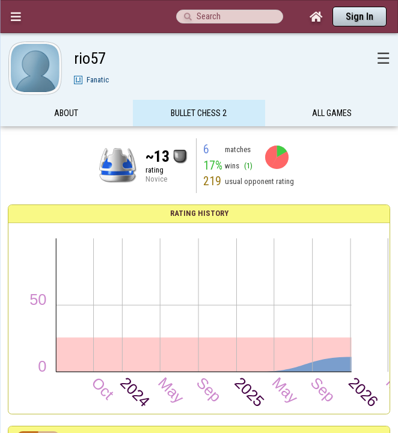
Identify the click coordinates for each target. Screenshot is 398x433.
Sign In (359, 16)
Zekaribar (181, 278)
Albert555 (181, 335)
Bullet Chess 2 (199, 92)
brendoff (182, 297)
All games (332, 92)
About (66, 92)
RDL (181, 259)
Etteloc (182, 317)
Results (199, 224)
